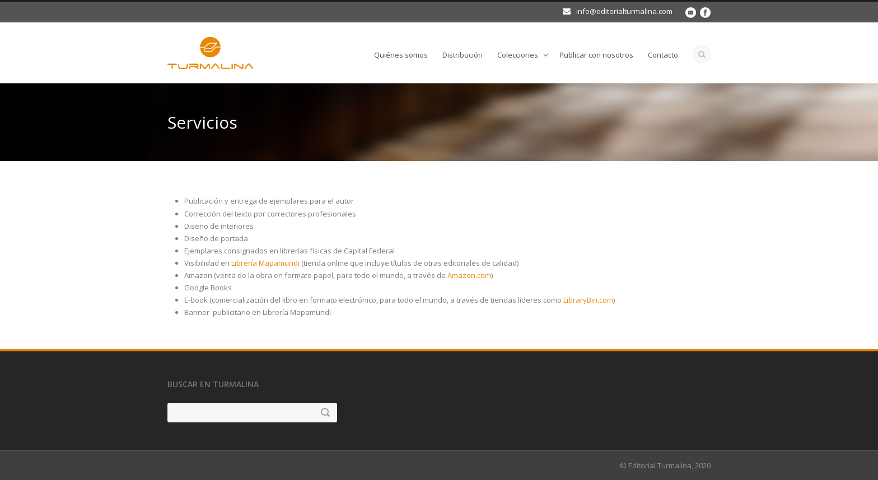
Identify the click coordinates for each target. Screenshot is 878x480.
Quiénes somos (401, 55)
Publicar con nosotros (596, 55)
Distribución (462, 55)
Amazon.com (469, 275)
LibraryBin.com (588, 300)
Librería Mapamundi (265, 263)
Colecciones (517, 55)
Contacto (663, 55)
